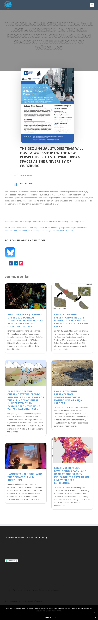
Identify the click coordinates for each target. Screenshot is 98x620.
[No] (94, 612)
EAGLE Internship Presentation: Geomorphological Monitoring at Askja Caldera (68, 397)
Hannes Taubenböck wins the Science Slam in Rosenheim (24, 477)
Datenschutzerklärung (37, 537)
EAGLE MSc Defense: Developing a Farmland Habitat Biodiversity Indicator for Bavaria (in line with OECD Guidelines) (71, 475)
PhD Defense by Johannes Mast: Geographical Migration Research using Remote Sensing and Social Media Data (25, 320)
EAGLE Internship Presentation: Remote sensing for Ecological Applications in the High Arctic (71, 320)
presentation (26, 175)
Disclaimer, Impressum (15, 537)
